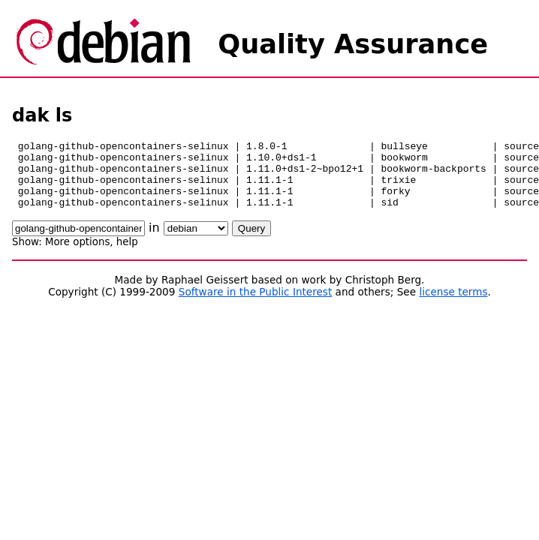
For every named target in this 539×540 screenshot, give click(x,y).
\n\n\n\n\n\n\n (196, 242)
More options (77, 255)
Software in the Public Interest (256, 305)
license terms (453, 305)
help (127, 255)
